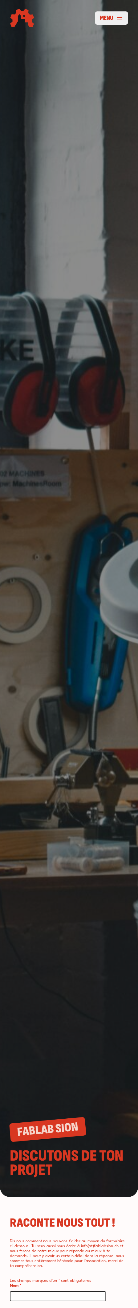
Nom (16, 1286)
